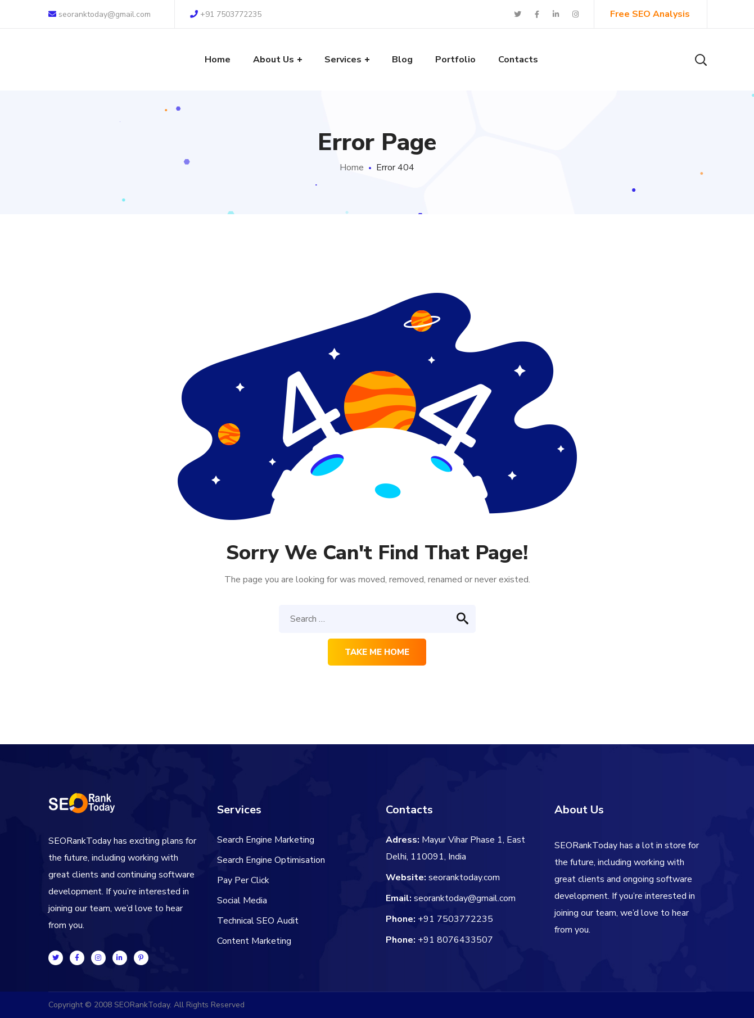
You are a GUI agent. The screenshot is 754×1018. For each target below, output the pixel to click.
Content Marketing (254, 941)
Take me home (377, 652)
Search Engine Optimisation (271, 860)
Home (352, 167)
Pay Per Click (243, 880)
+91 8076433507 (455, 940)
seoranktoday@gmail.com (99, 14)
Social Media (242, 900)
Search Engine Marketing (265, 840)
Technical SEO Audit (258, 921)
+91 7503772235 (225, 14)
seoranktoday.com (464, 877)
